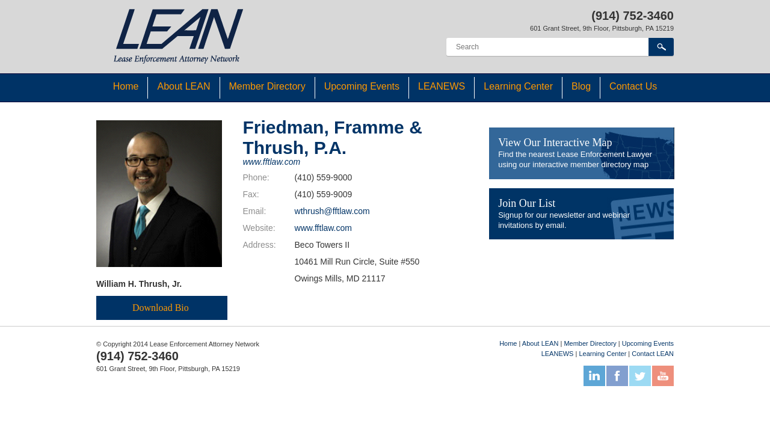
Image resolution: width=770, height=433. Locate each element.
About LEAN (183, 86)
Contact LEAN (653, 353)
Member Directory (267, 86)
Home (126, 86)
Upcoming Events (361, 86)
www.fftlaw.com (271, 162)
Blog (581, 86)
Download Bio (160, 307)
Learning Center (518, 86)
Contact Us (633, 86)
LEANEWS (441, 86)
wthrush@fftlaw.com (332, 211)
